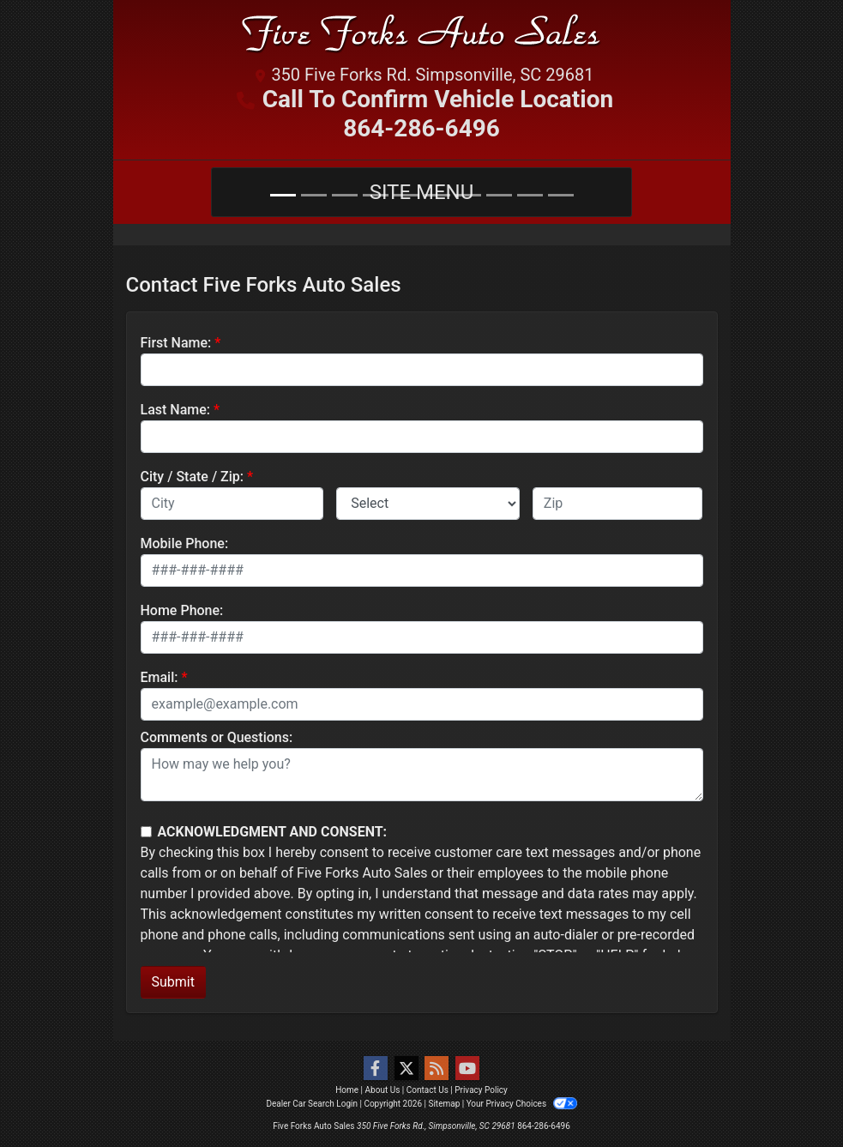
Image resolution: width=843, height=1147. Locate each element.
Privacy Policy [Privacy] (481, 1090)
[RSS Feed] (437, 1069)
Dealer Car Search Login (312, 1103)
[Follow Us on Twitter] (406, 1069)
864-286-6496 (543, 1126)
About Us (382, 1090)
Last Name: (176, 409)
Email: (159, 677)
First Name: (176, 343)
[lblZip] (618, 503)
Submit (173, 982)
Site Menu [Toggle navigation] (422, 192)
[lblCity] (232, 503)
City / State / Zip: (192, 476)
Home (346, 1090)
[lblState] (428, 503)
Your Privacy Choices (522, 1103)
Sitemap (444, 1103)
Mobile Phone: (185, 543)
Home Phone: (182, 610)
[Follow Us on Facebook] (376, 1069)
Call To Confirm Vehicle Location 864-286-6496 (437, 113)
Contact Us (427, 1090)
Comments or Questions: (217, 737)
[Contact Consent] (146, 831)
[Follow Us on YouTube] (467, 1069)
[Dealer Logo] (422, 37)
